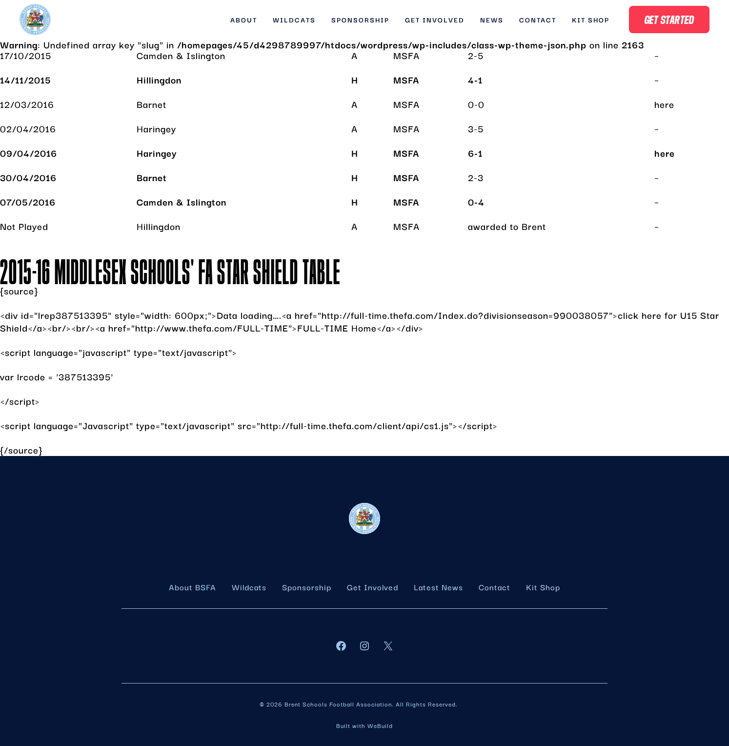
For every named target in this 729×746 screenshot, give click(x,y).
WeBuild (380, 725)
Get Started (669, 19)
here (664, 104)
